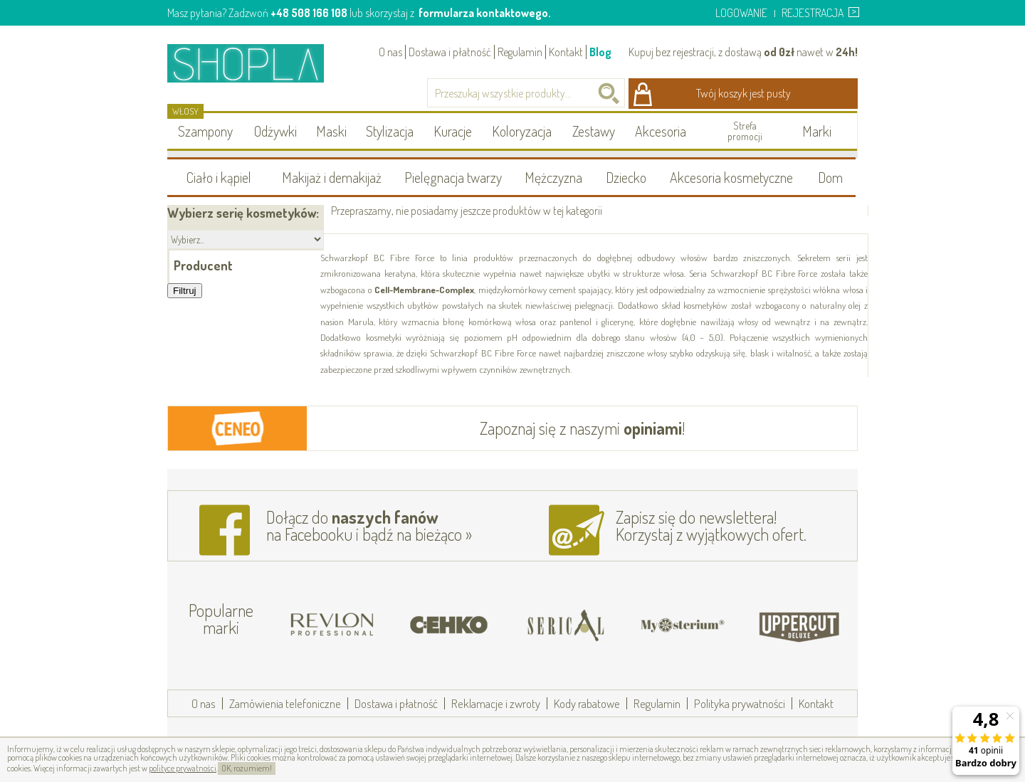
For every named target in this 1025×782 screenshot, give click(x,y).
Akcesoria (660, 131)
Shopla (255, 63)
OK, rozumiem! (246, 768)
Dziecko (626, 177)
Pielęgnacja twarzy (453, 177)
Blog (600, 52)
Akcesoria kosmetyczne (731, 177)
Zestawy (593, 131)
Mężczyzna (553, 177)
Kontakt (566, 52)
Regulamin (520, 52)
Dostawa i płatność (450, 52)
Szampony (205, 131)
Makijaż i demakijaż (332, 177)
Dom (830, 177)
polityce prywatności (182, 768)
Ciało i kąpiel (218, 177)
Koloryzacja (522, 131)
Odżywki (275, 131)
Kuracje (452, 131)
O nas (390, 52)
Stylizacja (390, 131)
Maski (331, 131)
